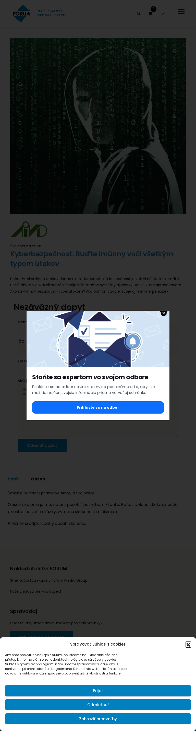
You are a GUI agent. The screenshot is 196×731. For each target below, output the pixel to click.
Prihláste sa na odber (98, 407)
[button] (188, 644)
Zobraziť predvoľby (98, 719)
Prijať (98, 690)
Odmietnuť (98, 704)
